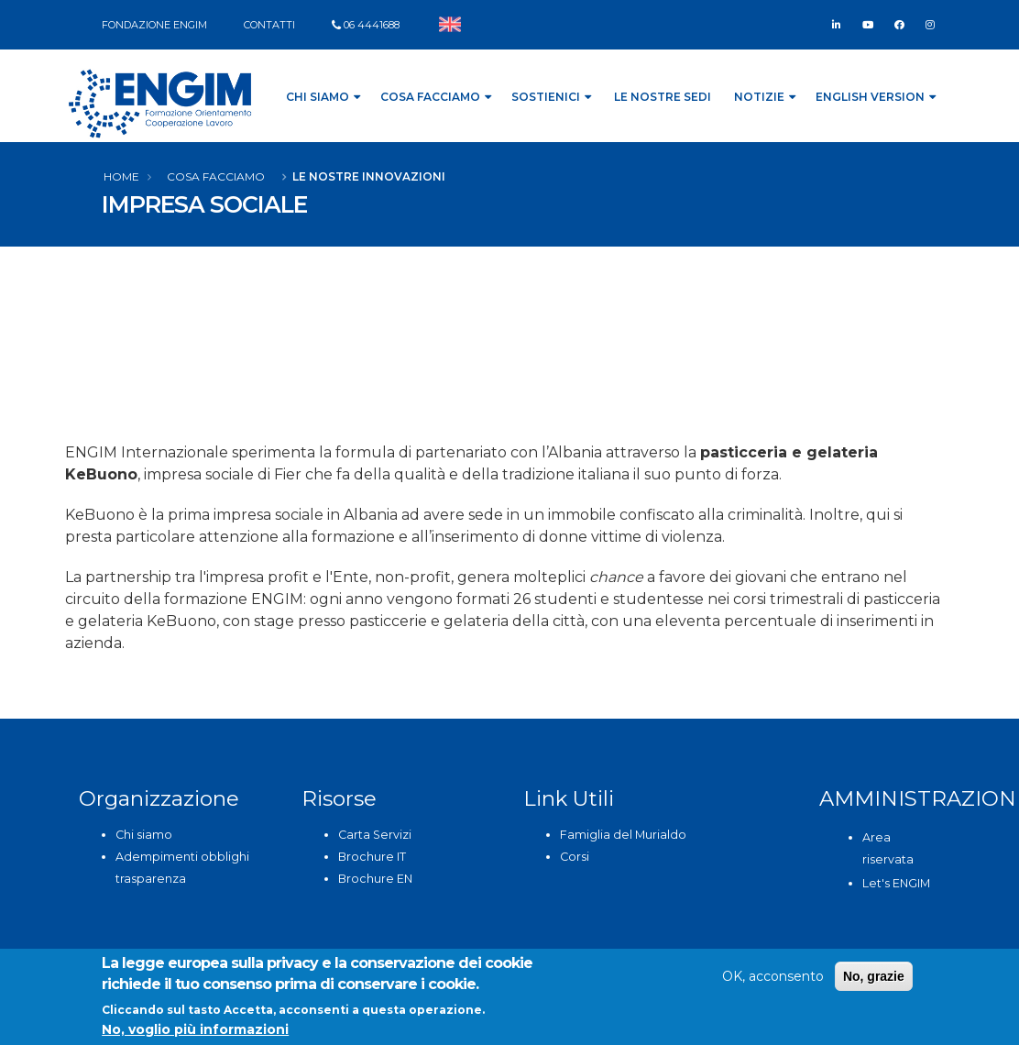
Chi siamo (143, 835)
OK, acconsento (773, 976)
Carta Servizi (374, 835)
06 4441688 (372, 24)
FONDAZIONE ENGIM (154, 24)
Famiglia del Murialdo (623, 835)
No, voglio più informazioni (195, 1029)
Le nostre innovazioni (368, 176)
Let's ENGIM (896, 883)
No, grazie (873, 976)
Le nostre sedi (662, 97)
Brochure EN (375, 879)
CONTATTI (269, 24)
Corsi (574, 857)
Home (121, 176)
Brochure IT (372, 857)
